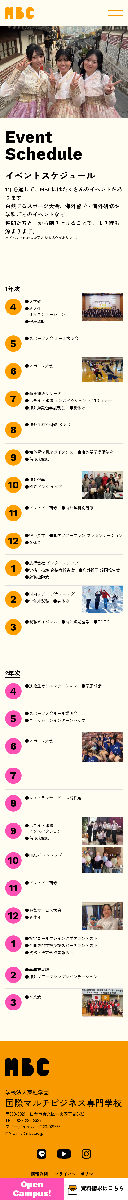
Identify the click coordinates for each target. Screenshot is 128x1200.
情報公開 (39, 1174)
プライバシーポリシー (76, 1174)
